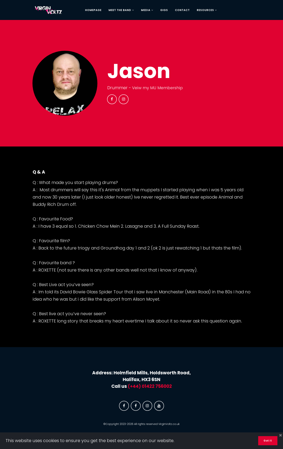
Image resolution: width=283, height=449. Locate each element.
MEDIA (147, 10)
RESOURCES (207, 10)
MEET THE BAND (121, 10)
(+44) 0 (136, 386)
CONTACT (182, 10)
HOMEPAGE (93, 10)
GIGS (164, 10)
